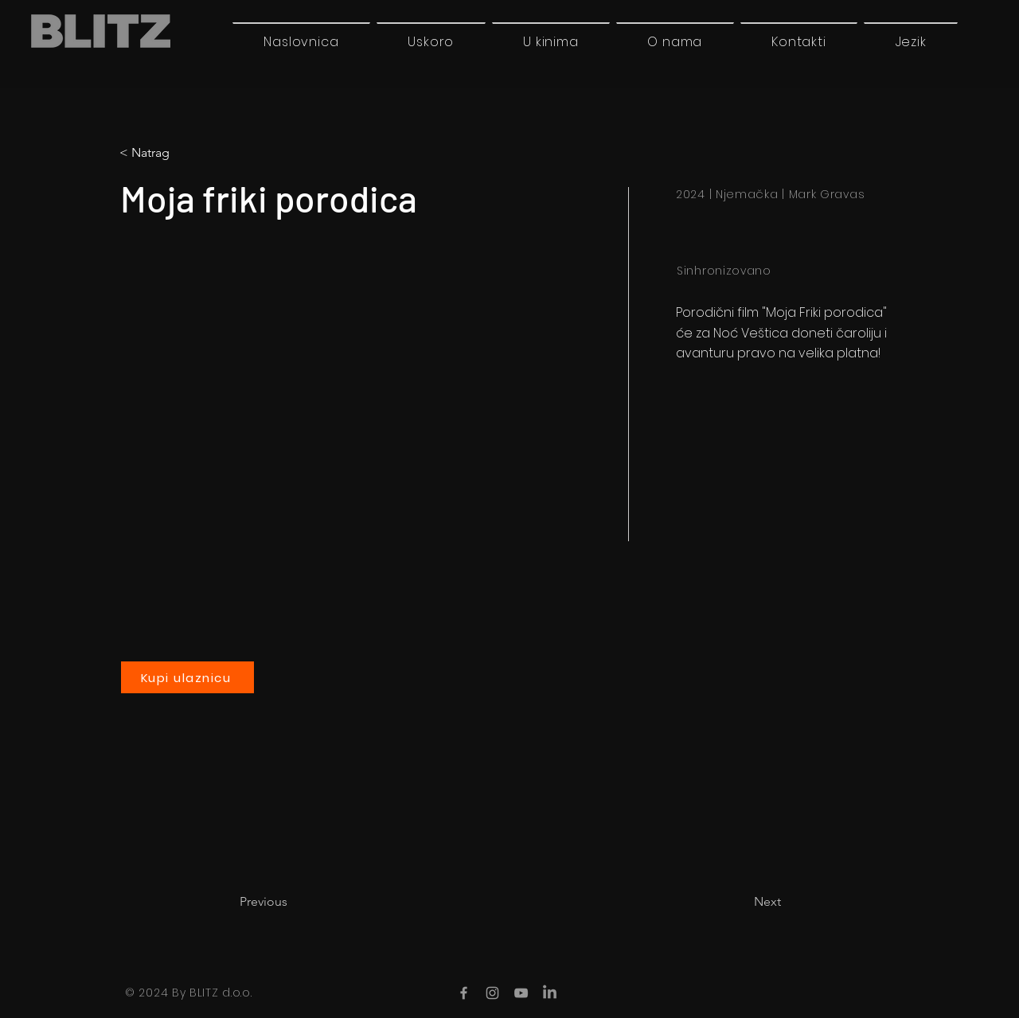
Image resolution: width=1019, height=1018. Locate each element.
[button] (911, 41)
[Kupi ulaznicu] (187, 677)
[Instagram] (492, 993)
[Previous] (292, 902)
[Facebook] (463, 993)
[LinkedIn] (549, 993)
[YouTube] (521, 993)
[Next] (741, 902)
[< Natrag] (185, 153)
